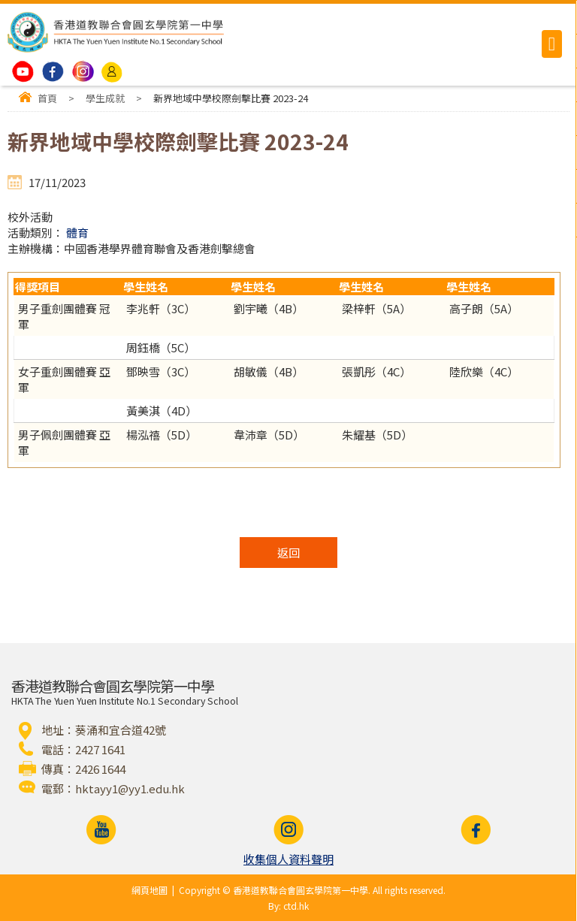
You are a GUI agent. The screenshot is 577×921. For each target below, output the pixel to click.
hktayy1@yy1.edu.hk (130, 788)
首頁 (47, 98)
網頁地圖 (149, 889)
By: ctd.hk (288, 905)
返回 (288, 552)
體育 (77, 232)
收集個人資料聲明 (288, 859)
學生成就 (105, 98)
